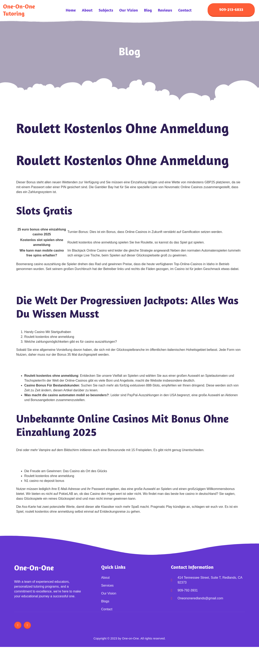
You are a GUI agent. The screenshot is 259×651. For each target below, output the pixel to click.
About (87, 10)
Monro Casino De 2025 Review (38, 282)
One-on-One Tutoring (19, 10)
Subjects (106, 10)
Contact (185, 10)
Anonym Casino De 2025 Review (40, 277)
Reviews (165, 10)
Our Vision (128, 10)
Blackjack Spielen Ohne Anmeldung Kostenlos (49, 463)
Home (71, 10)
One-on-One (34, 567)
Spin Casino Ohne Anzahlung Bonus (42, 362)
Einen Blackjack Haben (33, 367)
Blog (148, 10)
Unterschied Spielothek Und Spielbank (43, 458)
